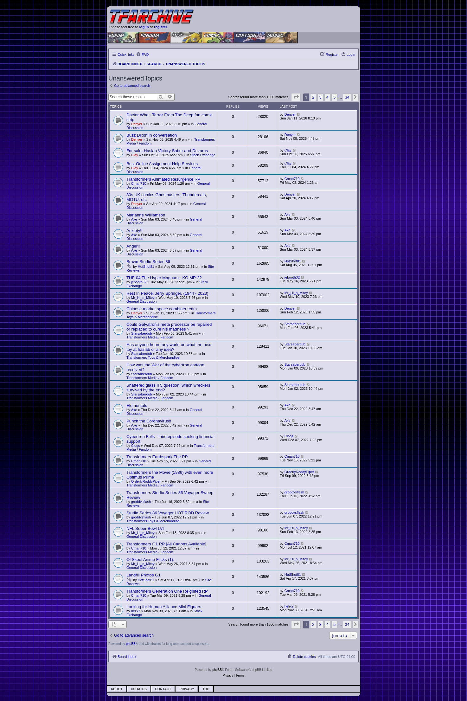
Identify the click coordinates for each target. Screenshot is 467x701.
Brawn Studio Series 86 (148, 261)
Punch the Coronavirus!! (148, 421)
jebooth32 (138, 282)
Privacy (186, 689)
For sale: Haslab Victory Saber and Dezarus (167, 150)
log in (144, 27)
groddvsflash (141, 502)
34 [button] (347, 97)
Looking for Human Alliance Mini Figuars (163, 606)
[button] (296, 97)
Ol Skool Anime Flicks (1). (150, 559)
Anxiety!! (134, 230)
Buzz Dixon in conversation (151, 135)
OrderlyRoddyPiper (146, 481)
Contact (163, 689)
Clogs (135, 445)
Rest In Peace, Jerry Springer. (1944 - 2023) (167, 293)
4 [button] (327, 97)
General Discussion (141, 301)
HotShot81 (146, 266)
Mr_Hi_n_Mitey (143, 297)
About (117, 689)
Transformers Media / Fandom (149, 337)
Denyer (136, 124)
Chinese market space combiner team (161, 308)
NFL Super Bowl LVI (145, 528)
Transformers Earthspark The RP (157, 456)
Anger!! (133, 246)
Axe (134, 219)
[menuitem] (142, 54)
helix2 (135, 611)
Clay (134, 155)
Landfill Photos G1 (143, 575)
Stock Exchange (202, 155)
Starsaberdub (141, 333)
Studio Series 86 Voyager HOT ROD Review (167, 513)
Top (205, 689)
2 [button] (313, 97)
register (160, 27)
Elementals (136, 405)
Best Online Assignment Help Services (162, 163)
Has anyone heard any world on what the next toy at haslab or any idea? (168, 347)
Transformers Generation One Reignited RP (167, 591)
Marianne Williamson (145, 215)
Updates (139, 689)
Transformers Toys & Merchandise (152, 357)
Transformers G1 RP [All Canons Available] (166, 544)
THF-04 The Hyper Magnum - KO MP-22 (164, 277)
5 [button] (334, 97)
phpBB (131, 644)
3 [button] (320, 97)
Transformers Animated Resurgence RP (163, 179)
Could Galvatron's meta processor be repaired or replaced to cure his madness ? (169, 326)
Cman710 (138, 183)
